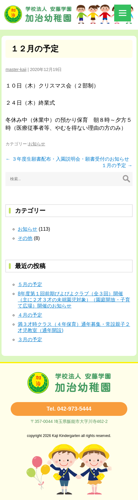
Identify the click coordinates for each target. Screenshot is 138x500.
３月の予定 (30, 339)
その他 (25, 238)
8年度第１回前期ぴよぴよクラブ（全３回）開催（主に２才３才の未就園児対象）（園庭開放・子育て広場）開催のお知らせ (74, 299)
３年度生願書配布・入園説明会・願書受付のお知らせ (67, 159)
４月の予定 (30, 315)
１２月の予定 (35, 48)
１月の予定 (117, 165)
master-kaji (15, 69)
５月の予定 (30, 284)
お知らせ (36, 143)
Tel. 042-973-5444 (69, 409)
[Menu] (122, 13)
